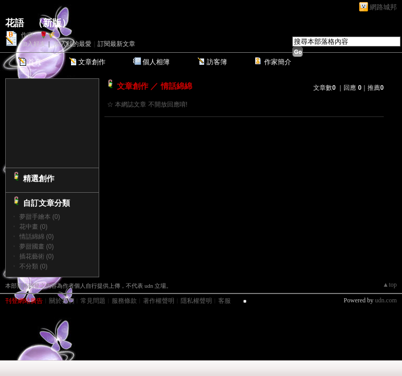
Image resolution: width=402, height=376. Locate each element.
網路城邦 (383, 7)
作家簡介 (277, 62)
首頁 (34, 62)
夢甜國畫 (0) (36, 246)
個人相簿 (156, 62)
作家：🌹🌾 (38, 35)
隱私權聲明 (196, 300)
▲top (390, 284)
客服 (224, 300)
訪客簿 (217, 62)
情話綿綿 (176, 85)
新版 (52, 23)
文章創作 (91, 62)
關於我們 (61, 300)
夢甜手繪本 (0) (39, 216)
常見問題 (92, 300)
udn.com (386, 300)
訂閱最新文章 (116, 44)
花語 (14, 23)
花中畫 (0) (33, 226)
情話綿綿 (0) (36, 236)
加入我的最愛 (72, 44)
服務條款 (124, 300)
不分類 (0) (33, 266)
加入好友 (33, 44)
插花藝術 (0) (36, 256)
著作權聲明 (158, 300)
